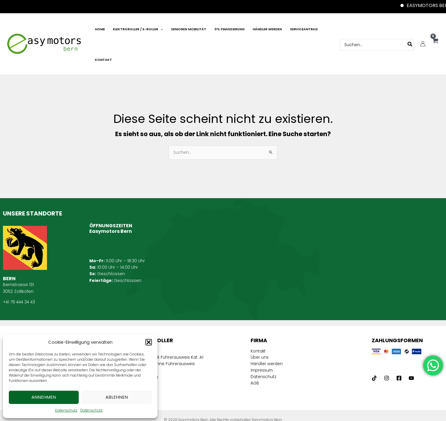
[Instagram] (386, 349)
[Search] (409, 30)
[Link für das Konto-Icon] (422, 29)
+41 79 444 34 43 (20, 273)
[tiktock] (374, 349)
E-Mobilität (141, 322)
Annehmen (43, 397)
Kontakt (258, 322)
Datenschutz (66, 410)
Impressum (263, 342)
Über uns (260, 329)
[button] (149, 342)
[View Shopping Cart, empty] (435, 29)
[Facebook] (399, 349)
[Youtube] (411, 349)
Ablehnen (116, 397)
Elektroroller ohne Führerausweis (163, 342)
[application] (175, 31)
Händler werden (267, 335)
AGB (255, 355)
